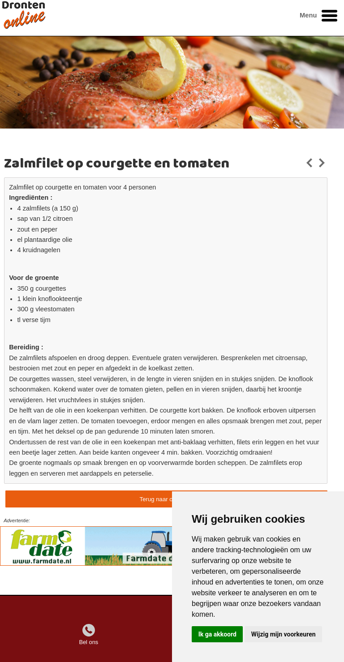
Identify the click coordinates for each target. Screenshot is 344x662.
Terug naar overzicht (166, 499)
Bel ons (88, 642)
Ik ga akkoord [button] (217, 634)
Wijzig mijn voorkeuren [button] (283, 634)
